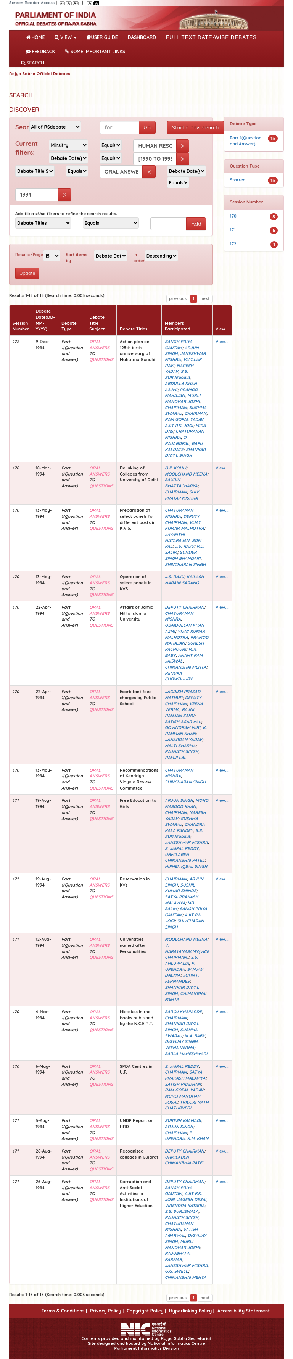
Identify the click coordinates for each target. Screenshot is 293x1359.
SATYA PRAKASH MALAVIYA (181, 900)
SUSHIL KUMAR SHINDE (180, 888)
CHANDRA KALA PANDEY (185, 827)
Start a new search (195, 127)
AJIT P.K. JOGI (179, 425)
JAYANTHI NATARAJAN (177, 537)
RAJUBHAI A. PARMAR (178, 1256)
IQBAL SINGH (194, 866)
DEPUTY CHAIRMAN (182, 519)
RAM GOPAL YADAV (184, 419)
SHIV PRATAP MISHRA (182, 495)
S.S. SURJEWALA (177, 374)
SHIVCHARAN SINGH (185, 564)
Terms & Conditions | (64, 1311)
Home (37, 36)
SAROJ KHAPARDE (183, 1011)
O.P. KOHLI (175, 468)
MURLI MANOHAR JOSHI (182, 398)
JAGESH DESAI (191, 1199)
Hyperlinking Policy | (191, 1311)
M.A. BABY (195, 1035)
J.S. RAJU (184, 546)
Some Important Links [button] (95, 51)
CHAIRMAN (176, 407)
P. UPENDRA (180, 966)
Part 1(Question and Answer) (246, 141)
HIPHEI (171, 866)
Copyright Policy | (146, 1311)
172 (233, 244)
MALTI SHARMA (180, 745)
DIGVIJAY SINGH (181, 1041)
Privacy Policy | (107, 1311)
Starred (238, 179)
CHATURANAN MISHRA (179, 513)
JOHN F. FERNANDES (182, 978)
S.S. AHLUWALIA (181, 960)
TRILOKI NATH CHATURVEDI (187, 1105)
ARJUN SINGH (179, 800)
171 (233, 229)
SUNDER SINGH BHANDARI (182, 555)
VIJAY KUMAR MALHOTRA (184, 525)
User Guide (102, 37)
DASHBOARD (142, 37)
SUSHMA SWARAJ (181, 821)
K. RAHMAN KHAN (186, 730)
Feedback (40, 51)
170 (233, 216)
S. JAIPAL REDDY (181, 848)
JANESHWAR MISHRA (186, 842)
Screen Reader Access (32, 2)
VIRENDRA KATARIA (184, 1205)
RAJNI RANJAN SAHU (179, 712)
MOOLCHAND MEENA (186, 474)
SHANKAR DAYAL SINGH (185, 452)
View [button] (66, 37)
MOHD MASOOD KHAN (186, 803)
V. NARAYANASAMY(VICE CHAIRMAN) (187, 951)
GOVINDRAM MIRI (182, 727)
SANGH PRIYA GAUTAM (178, 344)
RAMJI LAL (175, 757)
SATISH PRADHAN (183, 1084)
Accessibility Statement (243, 1311)
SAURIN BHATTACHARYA (181, 482)
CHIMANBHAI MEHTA (185, 667)
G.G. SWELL (176, 1271)
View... (222, 341)
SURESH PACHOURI (184, 646)
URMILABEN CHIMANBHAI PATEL (184, 857)
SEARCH (32, 63)
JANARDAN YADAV (183, 739)
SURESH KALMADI (183, 1120)
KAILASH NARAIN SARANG (184, 579)
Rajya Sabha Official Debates (39, 73)
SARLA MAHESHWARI (186, 1053)
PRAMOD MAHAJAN (181, 392)
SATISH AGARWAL (183, 721)
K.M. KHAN (198, 1138)
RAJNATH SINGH (181, 751)
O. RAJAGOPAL (177, 440)
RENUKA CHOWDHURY (178, 676)
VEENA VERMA (179, 1047)
